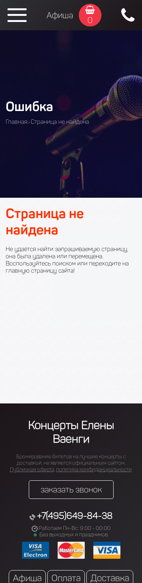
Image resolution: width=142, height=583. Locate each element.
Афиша (60, 15)
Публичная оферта (32, 469)
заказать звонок (71, 490)
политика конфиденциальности (94, 469)
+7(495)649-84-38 (74, 515)
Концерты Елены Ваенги (71, 432)
